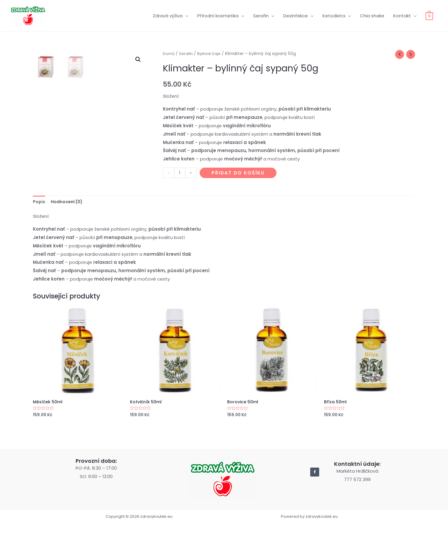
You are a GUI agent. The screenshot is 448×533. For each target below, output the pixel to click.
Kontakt (401, 13)
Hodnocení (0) (69, 210)
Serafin (260, 13)
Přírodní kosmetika (217, 13)
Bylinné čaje (211, 49)
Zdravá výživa (167, 13)
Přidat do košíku (238, 169)
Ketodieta (333, 13)
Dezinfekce (295, 13)
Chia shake (371, 13)
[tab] (39, 210)
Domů (169, 49)
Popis (39, 210)
